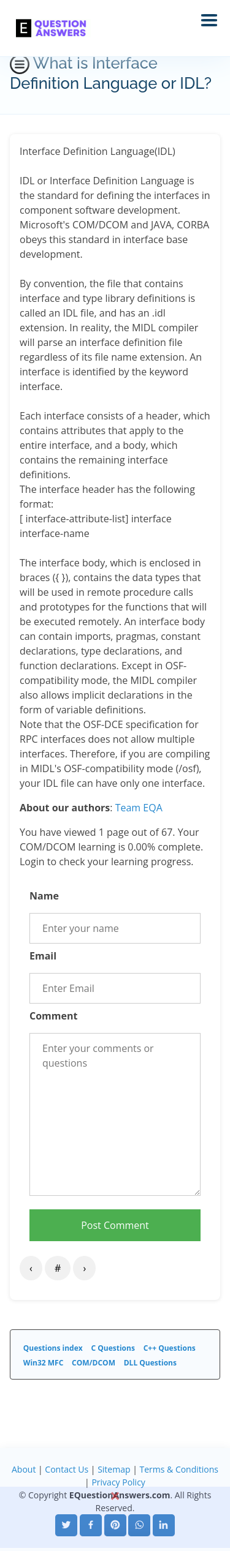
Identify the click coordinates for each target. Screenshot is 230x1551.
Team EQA (139, 807)
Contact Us (66, 1469)
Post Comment (115, 1225)
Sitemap (114, 1469)
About (24, 1469)
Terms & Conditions (178, 1469)
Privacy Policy (118, 1482)
